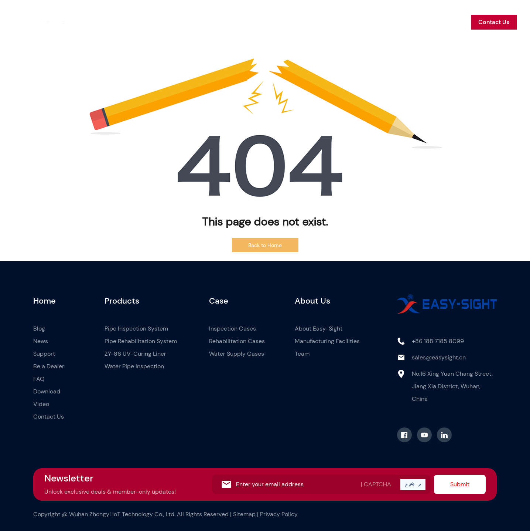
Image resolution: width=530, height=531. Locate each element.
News (346, 22)
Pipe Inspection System (136, 328)
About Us (292, 22)
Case (261, 22)
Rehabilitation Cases (237, 341)
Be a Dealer (413, 22)
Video (41, 404)
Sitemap (244, 514)
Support (376, 22)
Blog (322, 22)
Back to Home (265, 245)
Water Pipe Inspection (134, 366)
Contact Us (493, 22)
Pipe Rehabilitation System (141, 341)
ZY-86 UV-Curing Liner (135, 354)
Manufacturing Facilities (327, 341)
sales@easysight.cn (439, 357)
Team (302, 354)
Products (230, 22)
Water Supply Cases (236, 354)
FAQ (39, 379)
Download (46, 391)
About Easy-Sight (318, 328)
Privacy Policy (279, 514)
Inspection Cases (232, 328)
